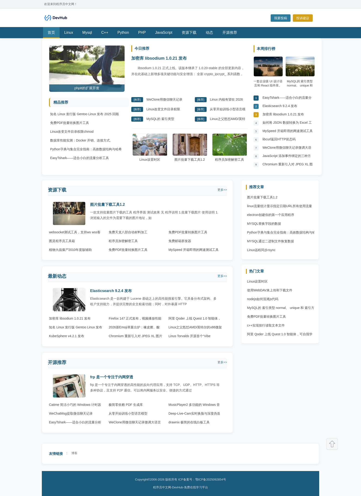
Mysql (87, 32)
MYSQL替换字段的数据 (264, 223)
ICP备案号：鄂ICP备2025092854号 (202, 479)
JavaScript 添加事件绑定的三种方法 (287, 157)
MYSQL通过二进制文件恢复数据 (270, 241)
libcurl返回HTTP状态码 (279, 139)
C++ (104, 32)
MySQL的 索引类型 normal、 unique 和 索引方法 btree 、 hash (280, 309)
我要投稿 (280, 18)
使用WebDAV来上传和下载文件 (269, 290)
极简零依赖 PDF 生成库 (126, 405)
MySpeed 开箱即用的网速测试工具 (288, 131)
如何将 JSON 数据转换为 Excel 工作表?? (287, 124)
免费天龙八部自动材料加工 (128, 232)
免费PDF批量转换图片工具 (69, 123)
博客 (74, 453)
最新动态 (57, 276)
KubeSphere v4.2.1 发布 (66, 336)
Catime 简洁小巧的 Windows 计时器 (75, 405)
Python (123, 32)
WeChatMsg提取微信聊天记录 (71, 413)
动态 (209, 32)
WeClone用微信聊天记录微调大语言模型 (287, 149)
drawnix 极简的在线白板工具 (189, 422)
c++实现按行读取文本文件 (266, 325)
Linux (68, 32)
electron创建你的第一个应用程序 (270, 215)
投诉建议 (302, 18)
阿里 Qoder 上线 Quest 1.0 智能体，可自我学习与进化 (279, 335)
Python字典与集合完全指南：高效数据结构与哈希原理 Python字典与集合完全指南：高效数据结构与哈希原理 (281, 234)
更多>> (222, 189)
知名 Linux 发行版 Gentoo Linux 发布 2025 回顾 (84, 114)
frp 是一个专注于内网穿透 (111, 377)
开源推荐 (229, 32)
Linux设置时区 (149, 147)
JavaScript (163, 32)
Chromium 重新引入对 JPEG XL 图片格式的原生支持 (288, 165)
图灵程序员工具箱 (62, 241)
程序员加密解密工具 (229, 147)
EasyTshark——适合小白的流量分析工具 (79, 158)
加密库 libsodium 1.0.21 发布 (159, 58)
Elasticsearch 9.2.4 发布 (280, 106)
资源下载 (189, 32)
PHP (142, 32)
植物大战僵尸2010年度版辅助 (70, 250)
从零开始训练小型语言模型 (128, 413)
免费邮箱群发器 (179, 241)
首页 (51, 32)
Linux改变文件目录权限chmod (72, 131)
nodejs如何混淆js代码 (262, 299)
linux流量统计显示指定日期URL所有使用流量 (279, 206)
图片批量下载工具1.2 (189, 147)
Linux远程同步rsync (261, 250)
